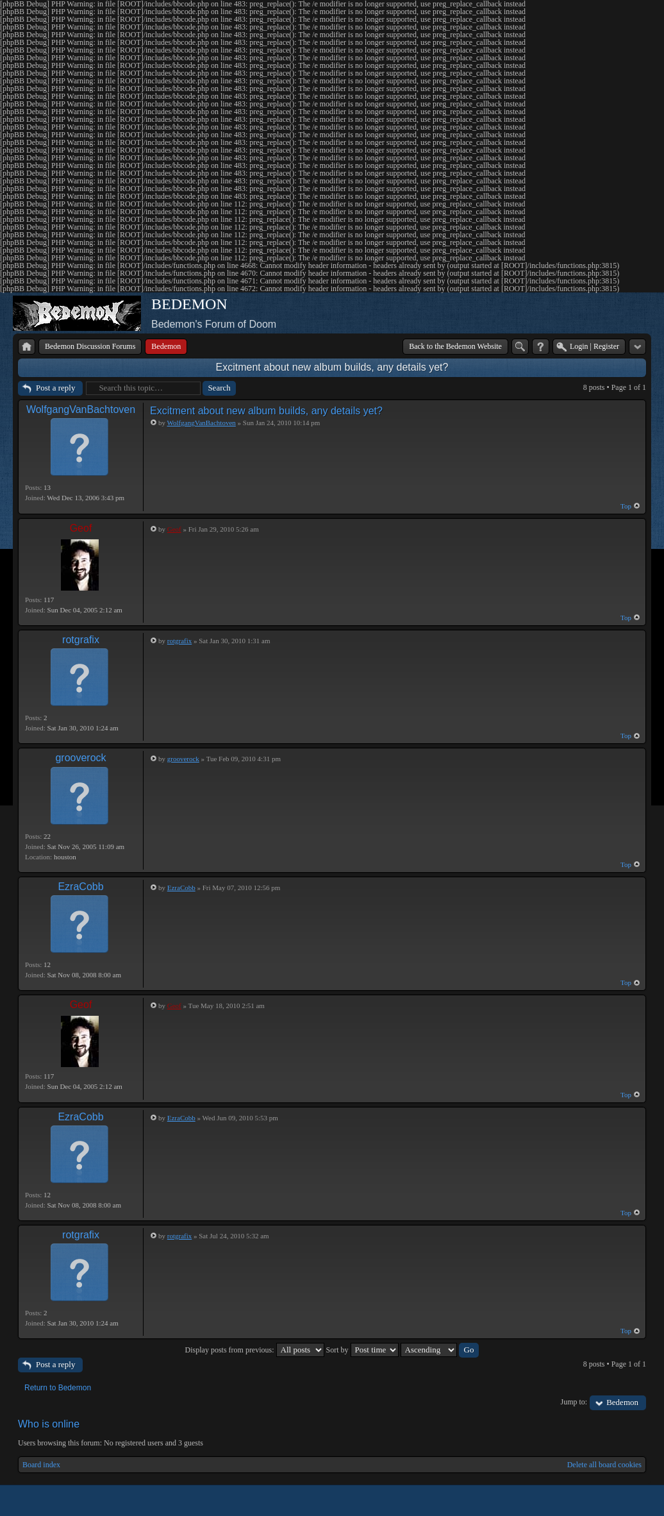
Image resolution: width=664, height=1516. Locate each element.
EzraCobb (80, 886)
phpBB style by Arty (588, 1501)
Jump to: (574, 1401)
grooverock (80, 757)
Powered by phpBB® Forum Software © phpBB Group (627, 1501)
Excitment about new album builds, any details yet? (332, 367)
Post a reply (55, 387)
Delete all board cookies (604, 1464)
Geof (81, 528)
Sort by (362, 1349)
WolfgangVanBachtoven (80, 409)
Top (625, 506)
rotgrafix (80, 639)
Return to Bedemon (57, 1388)
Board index (41, 1464)
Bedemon (622, 1402)
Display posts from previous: (254, 1349)
